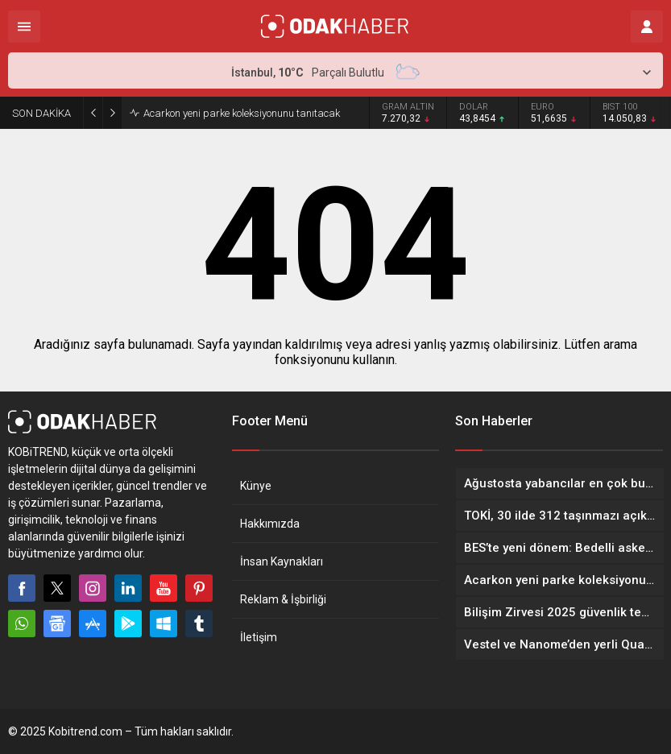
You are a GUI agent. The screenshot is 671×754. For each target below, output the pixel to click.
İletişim (258, 637)
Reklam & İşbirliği (283, 599)
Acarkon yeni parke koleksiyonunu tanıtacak (241, 113)
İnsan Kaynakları (281, 561)
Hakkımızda (270, 523)
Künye (255, 485)
